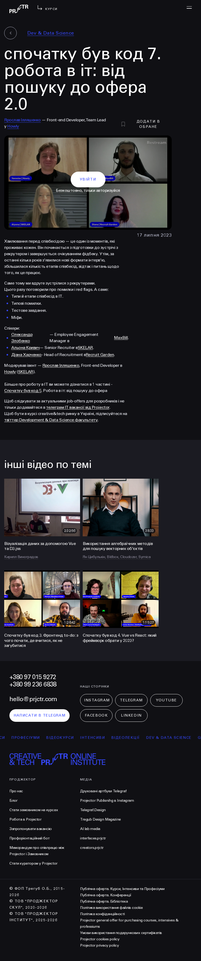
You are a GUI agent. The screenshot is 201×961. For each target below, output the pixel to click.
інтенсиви (96, 737)
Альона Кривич (25, 347)
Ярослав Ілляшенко (22, 119)
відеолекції (129, 737)
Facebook (96, 715)
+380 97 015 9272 (32, 677)
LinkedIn (131, 715)
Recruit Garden (100, 354)
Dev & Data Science (50, 33)
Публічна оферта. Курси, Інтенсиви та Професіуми (122, 889)
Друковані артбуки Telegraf (103, 791)
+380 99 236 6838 (32, 684)
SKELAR (85, 347)
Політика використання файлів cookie (111, 907)
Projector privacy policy (99, 945)
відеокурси (64, 737)
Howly (13, 126)
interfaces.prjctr (93, 838)
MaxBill (121, 337)
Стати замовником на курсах (33, 810)
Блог (13, 800)
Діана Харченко (26, 354)
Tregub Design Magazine (100, 819)
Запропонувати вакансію (30, 829)
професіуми (29, 737)
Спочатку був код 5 (22, 390)
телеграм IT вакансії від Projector (77, 407)
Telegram (131, 700)
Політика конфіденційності (102, 914)
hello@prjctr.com (33, 699)
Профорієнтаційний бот (29, 838)
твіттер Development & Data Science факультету (51, 419)
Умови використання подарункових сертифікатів (121, 933)
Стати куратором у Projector (33, 863)
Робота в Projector (25, 819)
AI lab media (90, 829)
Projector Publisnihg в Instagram (107, 800)
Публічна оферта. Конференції (105, 895)
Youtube (166, 700)
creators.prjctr (92, 847)
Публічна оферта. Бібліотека (104, 901)
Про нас (16, 791)
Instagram (97, 700)
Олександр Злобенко (22, 337)
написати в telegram (40, 715)
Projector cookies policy (99, 939)
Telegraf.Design (93, 810)
